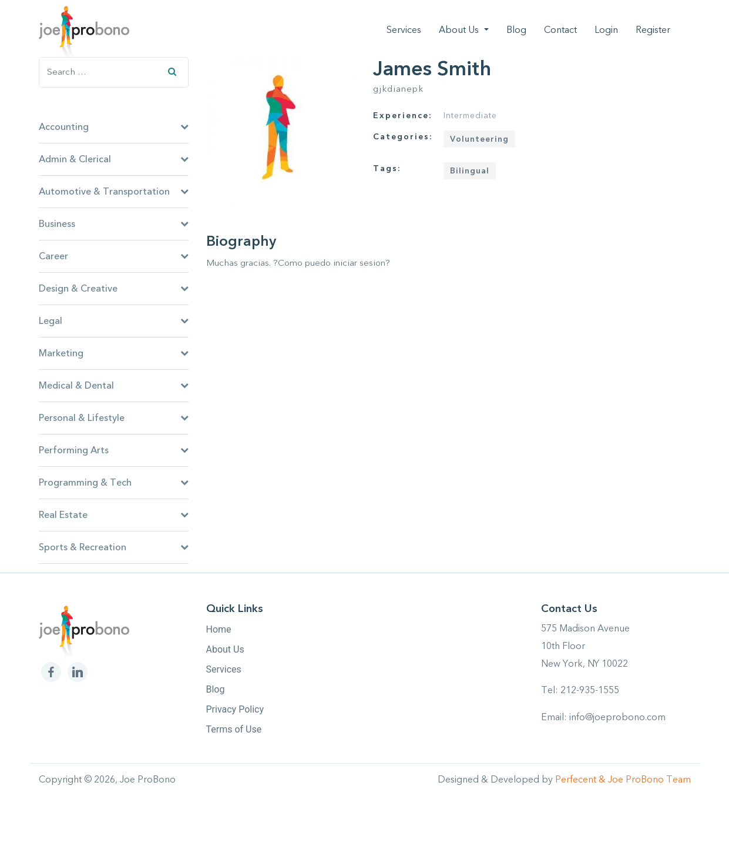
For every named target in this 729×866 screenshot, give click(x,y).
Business (114, 224)
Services (404, 30)
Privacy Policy (235, 709)
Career (114, 256)
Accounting (114, 127)
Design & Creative (114, 289)
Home (218, 629)
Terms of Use (234, 729)
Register (653, 30)
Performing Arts (114, 450)
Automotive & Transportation (114, 192)
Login (606, 30)
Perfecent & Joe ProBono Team (623, 779)
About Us (460, 30)
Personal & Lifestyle (114, 418)
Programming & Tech (114, 483)
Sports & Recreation (114, 547)
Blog (516, 30)
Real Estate (114, 515)
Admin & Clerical (114, 159)
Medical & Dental (114, 386)
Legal (114, 321)
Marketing (114, 353)
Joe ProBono (148, 779)
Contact (560, 30)
